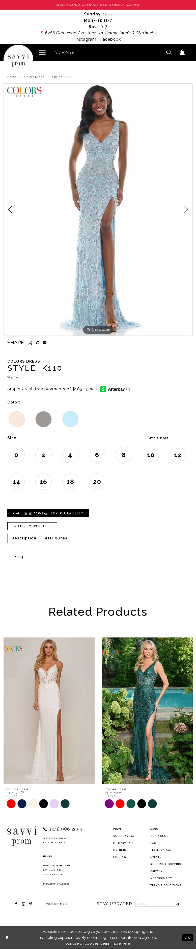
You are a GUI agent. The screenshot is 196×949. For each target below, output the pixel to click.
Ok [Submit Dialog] (187, 937)
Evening (119, 857)
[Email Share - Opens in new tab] (44, 342)
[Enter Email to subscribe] (156, 903)
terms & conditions (165, 885)
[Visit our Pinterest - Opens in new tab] (31, 904)
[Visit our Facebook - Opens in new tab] (16, 904)
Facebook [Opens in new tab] (110, 39)
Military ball (123, 843)
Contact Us (159, 836)
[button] (42, 52)
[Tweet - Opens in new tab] (30, 343)
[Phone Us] (64, 52)
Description (23, 538)
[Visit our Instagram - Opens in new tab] (23, 904)
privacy (156, 871)
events (155, 857)
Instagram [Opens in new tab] (85, 39)
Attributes (56, 538)
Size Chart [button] (158, 438)
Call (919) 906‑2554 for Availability (48, 513)
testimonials (160, 849)
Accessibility (161, 878)
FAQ (153, 843)
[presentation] (49, 710)
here (126, 943)
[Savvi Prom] (18, 60)
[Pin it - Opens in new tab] (38, 343)
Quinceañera (123, 836)
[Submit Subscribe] (175, 903)
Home (12, 77)
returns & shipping (165, 864)
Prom (117, 828)
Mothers (120, 849)
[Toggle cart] (182, 52)
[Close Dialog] (7, 937)
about (155, 828)
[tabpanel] (98, 210)
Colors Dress (34, 77)
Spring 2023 (61, 77)
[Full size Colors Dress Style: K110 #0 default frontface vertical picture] (98, 210)
